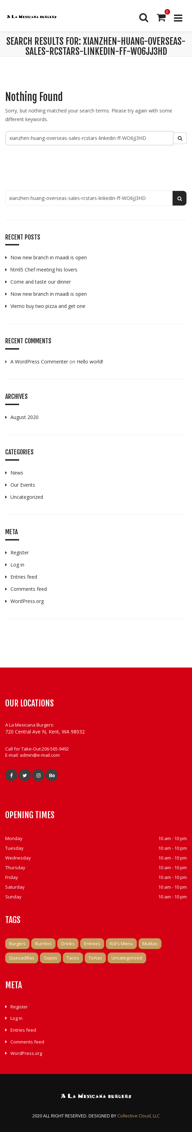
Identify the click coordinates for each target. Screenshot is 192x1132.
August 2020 (24, 417)
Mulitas (150, 943)
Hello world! (90, 361)
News (16, 472)
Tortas (95, 958)
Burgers (17, 943)
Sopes (50, 958)
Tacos (73, 958)
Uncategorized (26, 497)
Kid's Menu (121, 943)
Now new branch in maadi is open (48, 257)
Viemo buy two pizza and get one (47, 306)
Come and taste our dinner (40, 281)
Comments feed (28, 589)
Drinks (68, 943)
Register (19, 552)
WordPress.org (27, 601)
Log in (17, 564)
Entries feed (23, 576)
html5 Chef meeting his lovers (43, 269)
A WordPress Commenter (39, 361)
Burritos (43, 943)
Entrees (92, 943)
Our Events (22, 484)
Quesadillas (21, 958)
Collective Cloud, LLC (138, 1116)
